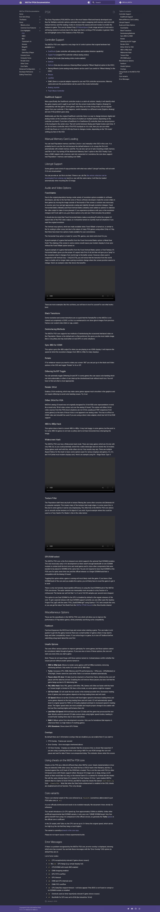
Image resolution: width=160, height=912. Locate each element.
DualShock (52, 51)
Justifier (51, 78)
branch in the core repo (71, 830)
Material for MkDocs (32, 909)
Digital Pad (52, 55)
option (110, 817)
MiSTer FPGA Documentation (29, 11)
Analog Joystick (53, 87)
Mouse (50, 75)
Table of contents (125, 11)
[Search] (103, 2)
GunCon (50, 62)
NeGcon (51, 65)
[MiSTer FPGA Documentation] (21, 2)
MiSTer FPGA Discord (84, 605)
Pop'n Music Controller (56, 91)
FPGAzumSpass (82, 27)
